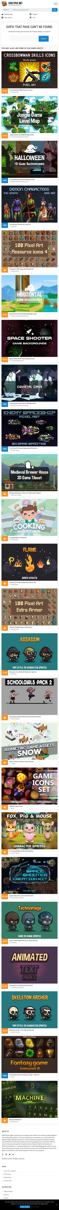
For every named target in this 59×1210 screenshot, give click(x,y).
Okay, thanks (25, 1206)
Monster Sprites (15, 1032)
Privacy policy (35, 1206)
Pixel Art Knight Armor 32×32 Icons (20, 627)
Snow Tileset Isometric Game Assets (21, 761)
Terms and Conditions (10, 1171)
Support (34, 14)
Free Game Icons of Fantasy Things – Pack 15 (24, 1075)
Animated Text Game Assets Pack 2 (21, 985)
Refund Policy (7, 1177)
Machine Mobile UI (15, 1119)
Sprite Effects (14, 584)
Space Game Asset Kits (17, 897)
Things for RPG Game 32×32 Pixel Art (21, 269)
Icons (12, 808)
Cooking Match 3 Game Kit (18, 537)
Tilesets (13, 763)
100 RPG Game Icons (16, 806)
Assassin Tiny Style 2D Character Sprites (22, 672)
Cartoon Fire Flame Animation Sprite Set (22, 582)
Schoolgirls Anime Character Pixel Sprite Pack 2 (25, 717)
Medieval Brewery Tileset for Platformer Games (25, 493)
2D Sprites (14, 226)
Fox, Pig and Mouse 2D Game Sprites (21, 851)
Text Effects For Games (17, 987)
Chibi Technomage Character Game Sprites (23, 940)
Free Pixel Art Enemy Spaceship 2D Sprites (23, 448)
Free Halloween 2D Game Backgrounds (22, 179)
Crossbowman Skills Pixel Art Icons (21, 90)
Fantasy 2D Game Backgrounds (19, 181)
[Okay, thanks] (57, 1205)
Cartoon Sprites (15, 853)
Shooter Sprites (15, 450)
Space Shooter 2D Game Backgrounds (21, 358)
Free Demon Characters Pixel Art (20, 224)
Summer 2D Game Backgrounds (19, 136)
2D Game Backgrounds (17, 360)
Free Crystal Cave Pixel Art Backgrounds (22, 403)
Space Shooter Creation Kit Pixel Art (21, 896)
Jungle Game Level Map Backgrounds (21, 135)
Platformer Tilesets (16, 495)
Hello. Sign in (6, 17)
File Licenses (7, 1174)
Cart (32, 17)
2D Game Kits (14, 539)
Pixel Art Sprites (15, 718)
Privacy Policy (7, 1180)
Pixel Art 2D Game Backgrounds (19, 405)
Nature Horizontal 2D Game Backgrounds (23, 314)
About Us (6, 1194)
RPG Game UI (14, 1121)
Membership (6, 14)
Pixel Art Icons (15, 92)
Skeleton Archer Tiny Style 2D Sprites (21, 1030)
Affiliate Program (8, 1191)
